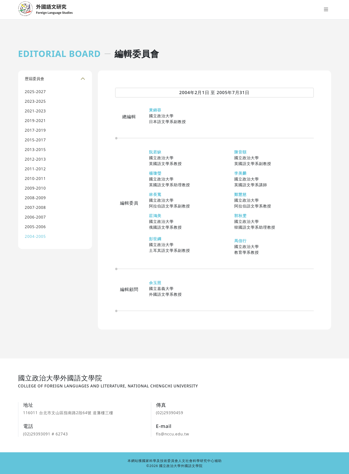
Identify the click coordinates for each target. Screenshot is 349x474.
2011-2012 (35, 169)
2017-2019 (35, 130)
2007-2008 (35, 207)
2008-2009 (35, 197)
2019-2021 (35, 120)
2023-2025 (35, 101)
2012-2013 (35, 159)
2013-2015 (35, 149)
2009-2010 (35, 188)
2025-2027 (35, 91)
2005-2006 (35, 226)
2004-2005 (35, 236)
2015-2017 (35, 140)
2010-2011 (35, 178)
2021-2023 (35, 111)
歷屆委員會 (34, 78)
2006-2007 (35, 217)
